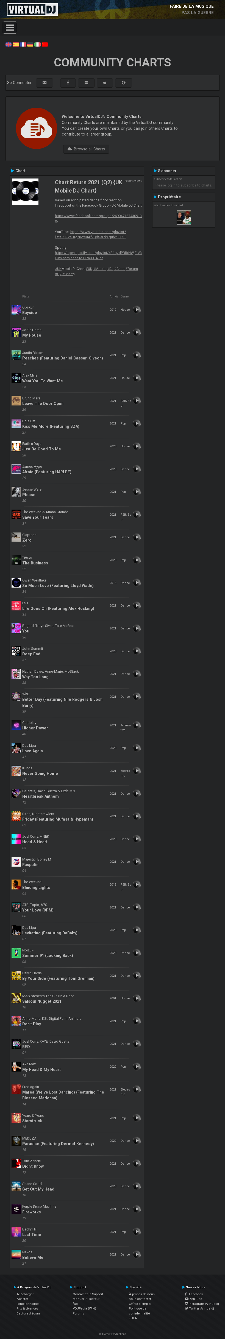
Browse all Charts (86, 149)
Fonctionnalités (27, 1304)
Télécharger (25, 1294)
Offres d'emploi (140, 1304)
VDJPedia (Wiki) (84, 1308)
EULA (133, 1318)
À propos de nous (142, 1294)
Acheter (22, 1299)
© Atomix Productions (112, 1334)
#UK (58, 269)
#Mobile (99, 269)
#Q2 (58, 274)
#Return (132, 269)
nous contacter (140, 1299)
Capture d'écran (28, 1313)
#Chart (119, 269)
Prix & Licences (27, 1308)
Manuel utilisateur (86, 1299)
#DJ (110, 269)
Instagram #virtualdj (202, 1304)
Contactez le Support (88, 1294)
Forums (78, 1313)
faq (75, 1304)
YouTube (193, 1299)
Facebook (194, 1294)
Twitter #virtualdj (199, 1308)
